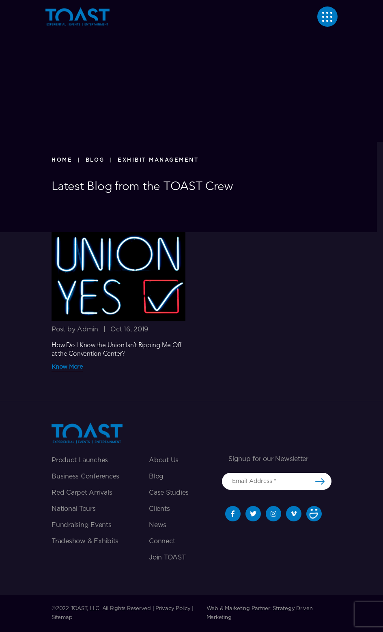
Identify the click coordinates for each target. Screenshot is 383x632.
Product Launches (80, 460)
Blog (156, 476)
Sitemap (62, 617)
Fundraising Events (82, 525)
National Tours (74, 509)
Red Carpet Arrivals (82, 492)
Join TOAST (167, 557)
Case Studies (169, 492)
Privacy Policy (173, 608)
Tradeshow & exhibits (85, 541)
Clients (159, 509)
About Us (164, 460)
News (157, 525)
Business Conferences (85, 476)
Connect (162, 541)
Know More (67, 367)
